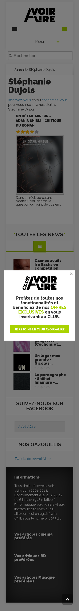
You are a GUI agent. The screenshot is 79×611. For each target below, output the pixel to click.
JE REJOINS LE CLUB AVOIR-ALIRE (40, 329)
